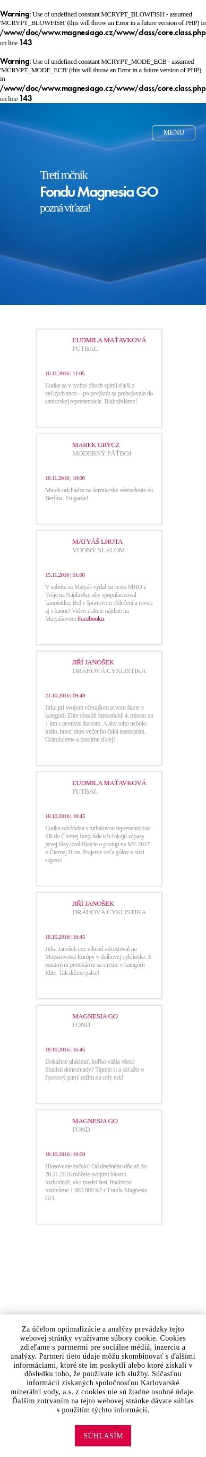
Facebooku (91, 618)
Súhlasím (103, 1436)
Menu (173, 133)
